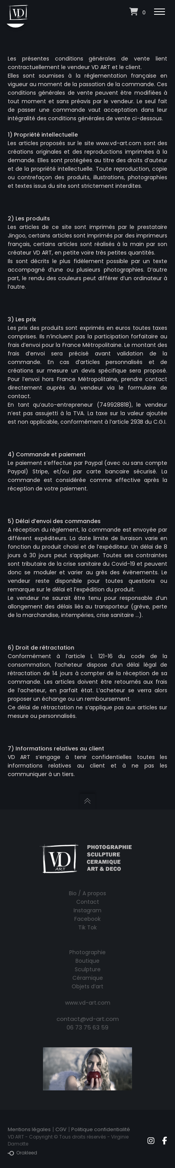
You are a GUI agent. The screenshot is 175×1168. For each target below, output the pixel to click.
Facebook (87, 919)
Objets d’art (87, 986)
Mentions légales (29, 1129)
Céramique (87, 978)
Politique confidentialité (100, 1129)
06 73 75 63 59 (87, 1027)
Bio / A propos (87, 893)
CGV (61, 1129)
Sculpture (88, 969)
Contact (87, 902)
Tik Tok (87, 927)
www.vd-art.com (87, 1003)
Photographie (87, 952)
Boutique (87, 961)
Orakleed (22, 1152)
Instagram (87, 910)
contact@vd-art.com (88, 1019)
